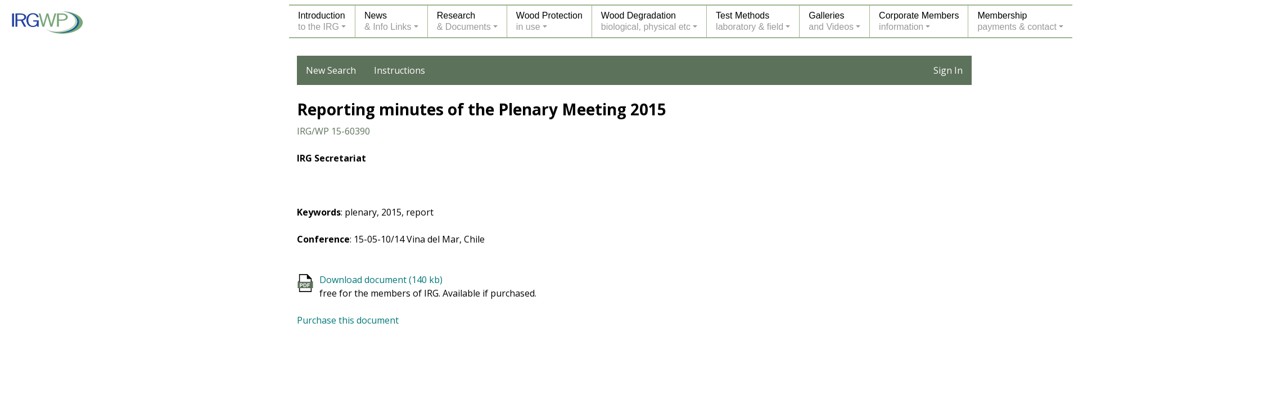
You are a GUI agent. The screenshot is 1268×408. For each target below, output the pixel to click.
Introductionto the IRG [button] (321, 21)
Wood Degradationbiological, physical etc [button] (646, 21)
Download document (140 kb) (381, 280)
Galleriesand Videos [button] (831, 21)
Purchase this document (348, 320)
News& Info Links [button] (388, 21)
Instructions (399, 70)
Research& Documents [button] (464, 21)
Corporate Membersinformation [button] (919, 21)
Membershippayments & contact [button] (1017, 21)
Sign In (948, 70)
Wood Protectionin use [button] (549, 21)
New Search (331, 70)
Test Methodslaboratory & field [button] (749, 21)
